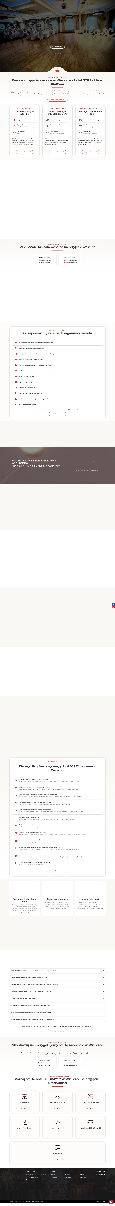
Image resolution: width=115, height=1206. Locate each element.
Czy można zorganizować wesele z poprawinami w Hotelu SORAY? (33, 1021)
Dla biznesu (83, 1180)
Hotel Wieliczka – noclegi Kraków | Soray (32, 1204)
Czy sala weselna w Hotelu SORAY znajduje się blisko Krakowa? (31, 993)
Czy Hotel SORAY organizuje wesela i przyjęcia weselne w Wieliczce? (33, 973)
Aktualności (68, 1182)
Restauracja (54, 1180)
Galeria (53, 1182)
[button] (57, 972)
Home (53, 1177)
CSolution (103, 1204)
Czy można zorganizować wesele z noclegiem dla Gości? (29, 979)
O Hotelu (68, 1177)
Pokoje (82, 1177)
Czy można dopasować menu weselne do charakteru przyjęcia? (32, 1007)
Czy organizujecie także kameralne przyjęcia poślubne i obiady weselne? (34, 986)
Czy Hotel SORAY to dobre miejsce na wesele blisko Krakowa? (31, 1014)
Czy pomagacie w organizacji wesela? (23, 1000)
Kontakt (82, 1182)
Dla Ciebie (68, 1180)
